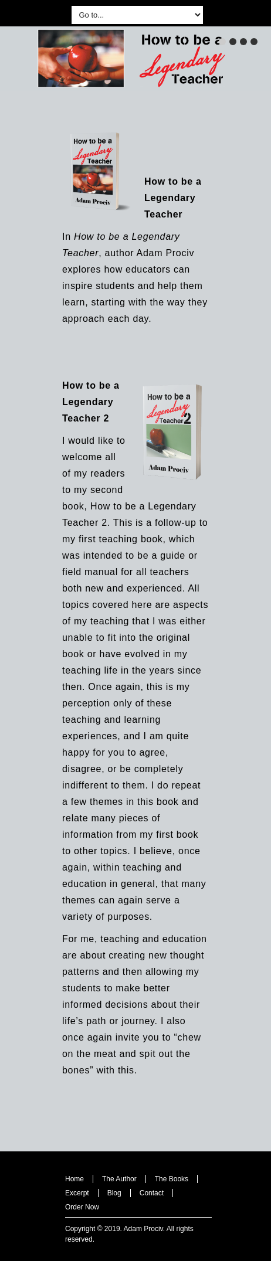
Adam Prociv (143, 1229)
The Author (119, 1179)
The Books (171, 1179)
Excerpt (77, 1193)
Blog (114, 1193)
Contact (152, 1193)
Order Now (82, 1207)
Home (74, 1179)
